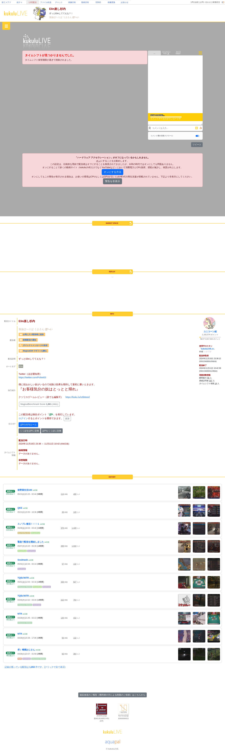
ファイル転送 (45, 2)
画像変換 (111, 2)
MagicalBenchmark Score (39, 404)
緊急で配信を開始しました (31, 542)
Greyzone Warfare (25, 587)
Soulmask (31, 551)
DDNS (98, 2)
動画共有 (85, 2)
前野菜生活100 (25, 490)
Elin (21, 366)
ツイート (196, 144)
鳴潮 (19, 659)
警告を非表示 (112, 181)
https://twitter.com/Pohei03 (32, 377)
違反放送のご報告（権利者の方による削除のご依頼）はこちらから (112, 695)
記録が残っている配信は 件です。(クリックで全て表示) (35, 667)
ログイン (23, 418)
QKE (20, 508)
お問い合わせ (205, 2)
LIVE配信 (33, 2)
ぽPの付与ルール (28, 424)
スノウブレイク (24, 533)
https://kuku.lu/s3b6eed (77, 397)
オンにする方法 (112, 172)
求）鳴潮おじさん (26, 649)
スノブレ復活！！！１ (28, 524)
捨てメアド (6, 2)
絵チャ (19, 2)
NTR (20, 613)
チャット (59, 2)
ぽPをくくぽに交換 (51, 430)
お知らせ (124, 2)
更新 (67, 418)
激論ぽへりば (56, 17)
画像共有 (72, 2)
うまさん (67, 17)
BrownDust (35, 533)
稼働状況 (216, 2)
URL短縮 (194, 2)
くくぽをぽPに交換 (29, 430)
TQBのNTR (23, 578)
